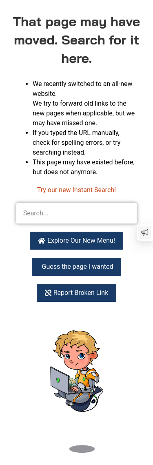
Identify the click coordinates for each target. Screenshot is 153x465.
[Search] (126, 213)
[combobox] (66, 213)
